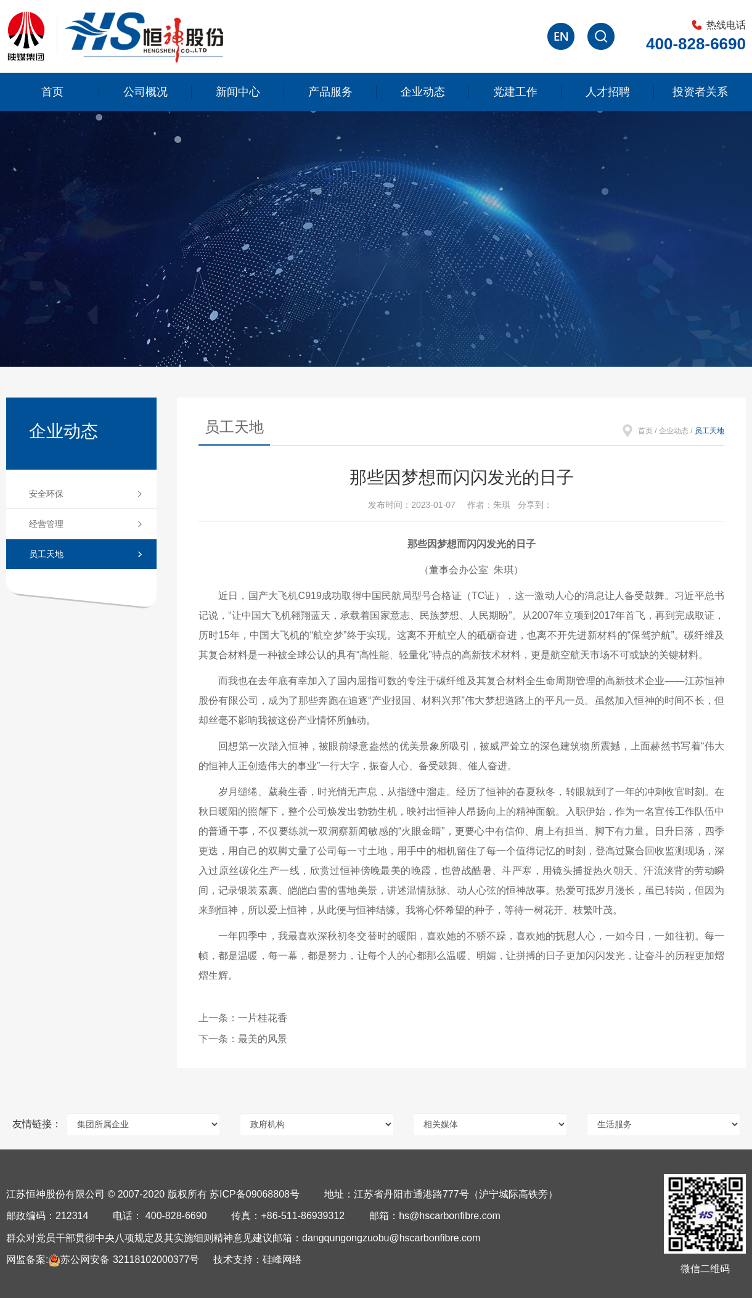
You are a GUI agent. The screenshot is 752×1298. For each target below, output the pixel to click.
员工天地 (46, 554)
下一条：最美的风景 (242, 1039)
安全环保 (46, 494)
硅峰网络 (282, 1259)
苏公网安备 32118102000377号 (123, 1259)
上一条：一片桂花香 (242, 1018)
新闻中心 (238, 92)
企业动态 (423, 92)
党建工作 (515, 92)
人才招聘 (608, 92)
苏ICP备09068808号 (255, 1194)
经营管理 (46, 524)
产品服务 (330, 92)
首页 (52, 92)
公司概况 (145, 92)
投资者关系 (700, 92)
